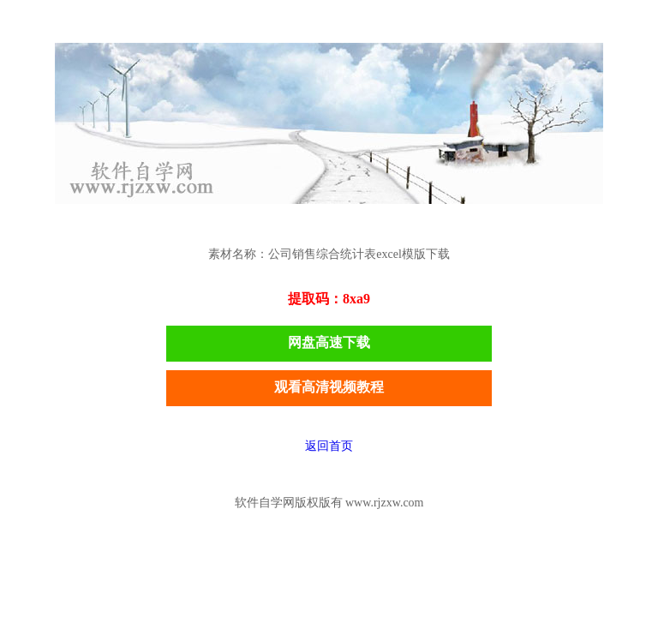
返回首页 (329, 446)
